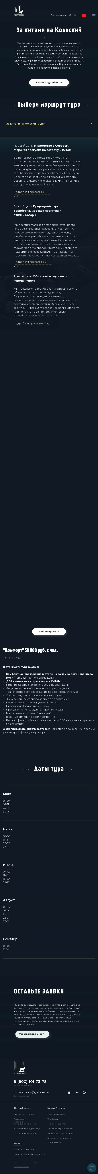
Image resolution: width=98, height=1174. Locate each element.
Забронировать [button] (49, 631)
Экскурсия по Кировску (59, 1138)
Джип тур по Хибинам (25, 1124)
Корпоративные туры (24, 1149)
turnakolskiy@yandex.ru (31, 1092)
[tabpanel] (49, 55)
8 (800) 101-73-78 (30, 1081)
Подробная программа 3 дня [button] (33, 323)
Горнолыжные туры (57, 1124)
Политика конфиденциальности (29, 1154)
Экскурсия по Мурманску (27, 1128)
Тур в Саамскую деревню (59, 1128)
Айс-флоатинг (54, 1142)
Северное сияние (56, 1114)
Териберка (52, 1119)
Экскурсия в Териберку (26, 1133)
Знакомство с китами (24, 1114)
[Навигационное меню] (92, 6)
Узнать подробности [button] (49, 82)
